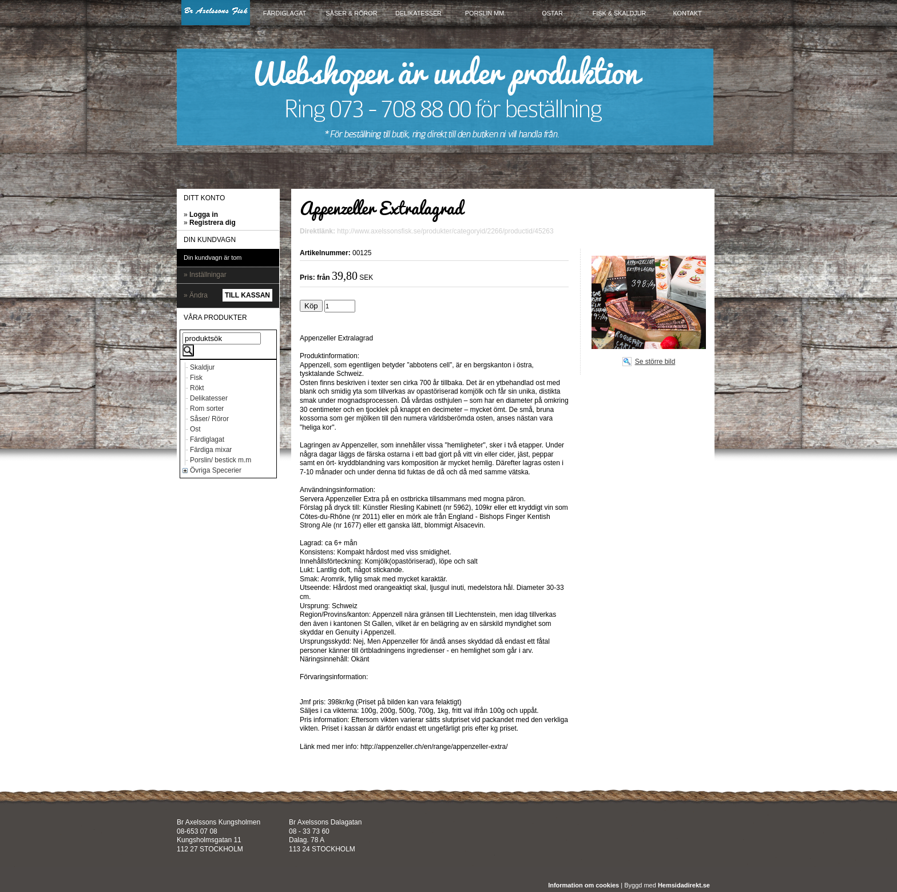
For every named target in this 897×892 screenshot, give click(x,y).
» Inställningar (205, 275)
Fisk (196, 378)
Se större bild (655, 362)
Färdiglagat (207, 439)
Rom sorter (207, 409)
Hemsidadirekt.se (684, 885)
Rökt (197, 388)
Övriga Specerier (215, 470)
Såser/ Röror (209, 419)
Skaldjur (202, 367)
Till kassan (247, 295)
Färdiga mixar (211, 450)
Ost (195, 429)
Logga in (203, 215)
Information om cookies (583, 885)
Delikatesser (209, 398)
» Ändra (196, 295)
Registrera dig (212, 223)
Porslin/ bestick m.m (220, 460)
